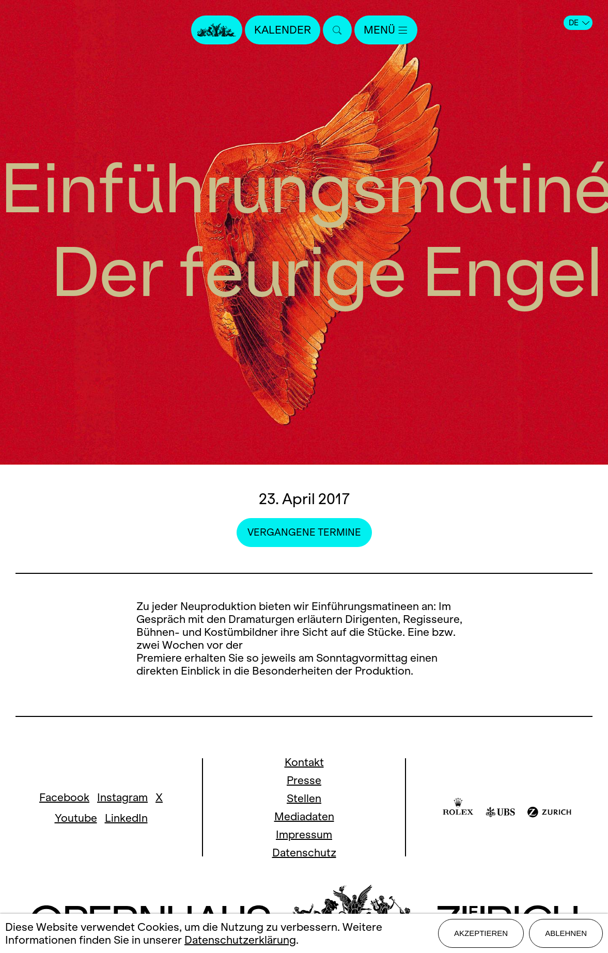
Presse (304, 780)
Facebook (64, 797)
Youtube (76, 818)
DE (579, 23)
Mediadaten (304, 816)
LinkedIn (126, 818)
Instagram (122, 797)
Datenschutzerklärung (240, 940)
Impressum (304, 834)
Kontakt (304, 762)
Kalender (282, 30)
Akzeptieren (481, 933)
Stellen (304, 798)
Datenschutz (304, 852)
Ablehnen (566, 933)
